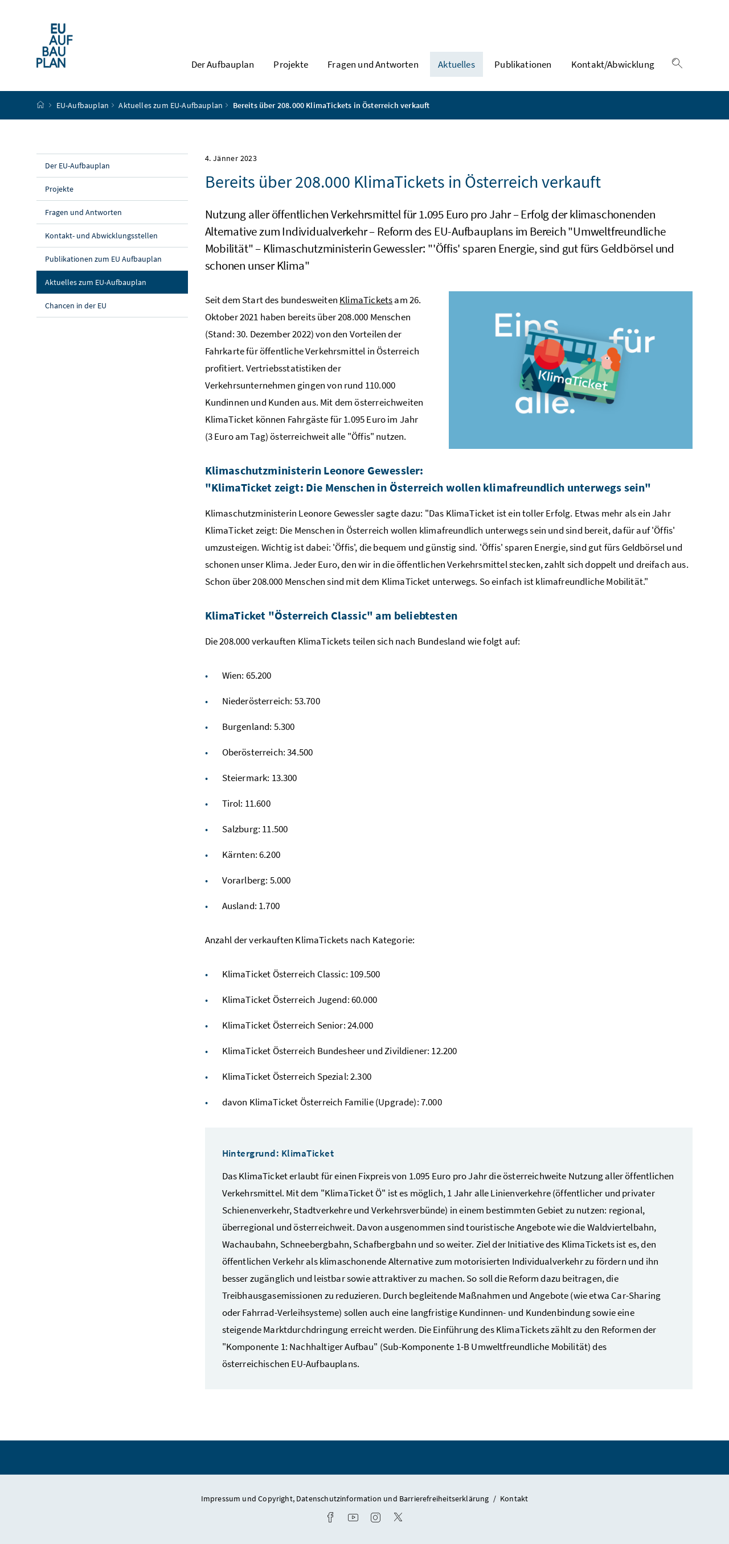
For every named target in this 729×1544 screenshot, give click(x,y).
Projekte (290, 64)
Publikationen (522, 64)
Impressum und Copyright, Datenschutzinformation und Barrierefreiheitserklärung (346, 1498)
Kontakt (514, 1498)
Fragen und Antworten (373, 64)
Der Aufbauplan (222, 64)
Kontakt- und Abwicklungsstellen (101, 235)
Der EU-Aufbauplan (77, 165)
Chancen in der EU (76, 305)
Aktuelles (456, 64)
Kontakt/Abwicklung (612, 64)
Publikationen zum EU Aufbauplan (103, 259)
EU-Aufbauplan (82, 105)
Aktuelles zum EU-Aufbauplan (170, 105)
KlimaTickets (365, 300)
